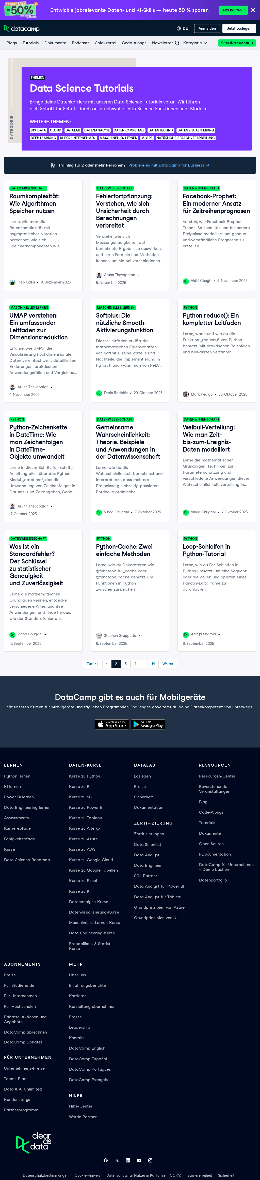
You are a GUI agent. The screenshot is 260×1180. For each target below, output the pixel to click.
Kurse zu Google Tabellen (93, 870)
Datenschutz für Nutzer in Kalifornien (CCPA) (143, 1175)
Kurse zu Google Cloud (91, 859)
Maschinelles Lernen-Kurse (94, 922)
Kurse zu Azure (83, 839)
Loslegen (142, 776)
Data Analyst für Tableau (158, 896)
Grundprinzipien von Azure (159, 907)
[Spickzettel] (105, 43)
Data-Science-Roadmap (27, 859)
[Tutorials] (30, 43)
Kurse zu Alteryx (84, 828)
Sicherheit (143, 797)
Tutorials (207, 822)
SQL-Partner (145, 875)
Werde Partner (83, 1116)
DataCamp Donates (23, 1042)
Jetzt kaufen (233, 10)
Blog (203, 801)
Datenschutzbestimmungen (46, 1175)
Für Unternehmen (20, 995)
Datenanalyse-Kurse (88, 901)
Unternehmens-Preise (24, 1068)
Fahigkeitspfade (19, 839)
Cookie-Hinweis (87, 1175)
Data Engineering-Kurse (92, 933)
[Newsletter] (162, 43)
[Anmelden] (207, 28)
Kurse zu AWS (82, 849)
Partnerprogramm (21, 1110)
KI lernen (12, 786)
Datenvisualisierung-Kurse (94, 912)
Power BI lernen (19, 797)
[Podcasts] (80, 43)
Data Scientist (147, 844)
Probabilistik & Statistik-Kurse (92, 946)
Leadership (79, 1027)
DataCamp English (87, 1048)
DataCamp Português (90, 1069)
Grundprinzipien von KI (155, 917)
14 (153, 664)
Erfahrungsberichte (87, 985)
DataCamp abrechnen (25, 1032)
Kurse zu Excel (83, 880)
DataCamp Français (88, 1079)
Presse (75, 1016)
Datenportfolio (213, 880)
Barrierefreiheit (199, 1175)
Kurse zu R (79, 786)
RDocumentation (215, 854)
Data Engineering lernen (27, 807)
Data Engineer (148, 865)
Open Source (211, 843)
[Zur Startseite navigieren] (22, 28)
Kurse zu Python (84, 776)
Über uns (77, 975)
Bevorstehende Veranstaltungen (214, 789)
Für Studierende (19, 985)
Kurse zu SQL (81, 797)
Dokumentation (148, 807)
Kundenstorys (17, 1099)
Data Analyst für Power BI (159, 886)
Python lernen (17, 776)
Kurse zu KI (80, 891)
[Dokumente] (55, 43)
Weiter (167, 664)
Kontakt (76, 1037)
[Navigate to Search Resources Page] (177, 43)
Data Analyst (146, 855)
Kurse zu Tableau (85, 817)
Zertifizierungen (149, 833)
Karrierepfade (17, 828)
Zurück (93, 664)
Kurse (9, 849)
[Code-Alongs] (134, 43)
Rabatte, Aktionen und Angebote (25, 1019)
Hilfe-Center (80, 1106)
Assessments (16, 817)
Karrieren (78, 995)
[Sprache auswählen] (182, 28)
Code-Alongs (211, 812)
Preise (140, 786)
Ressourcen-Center (217, 776)
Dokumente (210, 833)
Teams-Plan (15, 1078)
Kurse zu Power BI (86, 807)
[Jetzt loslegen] (239, 28)
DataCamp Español (88, 1058)
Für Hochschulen (20, 1006)
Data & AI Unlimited (23, 1089)
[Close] (253, 10)
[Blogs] (11, 43)
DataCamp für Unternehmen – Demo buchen (226, 867)
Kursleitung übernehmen (92, 1006)
